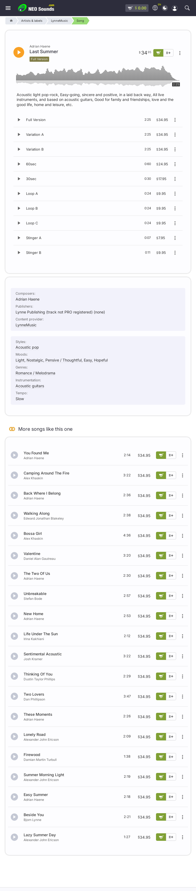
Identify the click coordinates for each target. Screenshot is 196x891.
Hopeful (101, 360)
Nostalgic (35, 360)
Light (20, 360)
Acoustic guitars (30, 386)
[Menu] (8, 8)
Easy (88, 360)
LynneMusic (26, 325)
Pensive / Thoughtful (63, 360)
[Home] (10, 20)
